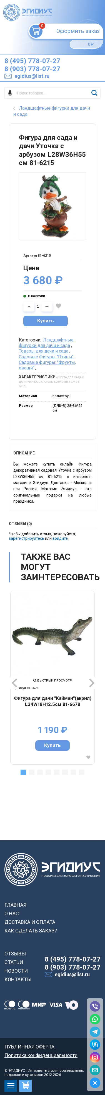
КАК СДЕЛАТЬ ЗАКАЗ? (30, 931)
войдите (60, 538)
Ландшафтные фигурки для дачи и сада (46, 342)
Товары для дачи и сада (43, 351)
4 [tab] (48, 772)
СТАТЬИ (13, 962)
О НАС (11, 913)
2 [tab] (31, 772)
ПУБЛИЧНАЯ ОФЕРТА (29, 1047)
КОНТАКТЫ (17, 979)
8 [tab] (81, 772)
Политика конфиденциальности (41, 1055)
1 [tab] (23, 772)
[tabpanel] (52, 678)
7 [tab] (73, 772)
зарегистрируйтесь (26, 538)
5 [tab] (56, 772)
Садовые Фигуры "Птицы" (46, 356)
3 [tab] (40, 772)
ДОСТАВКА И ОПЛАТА (29, 922)
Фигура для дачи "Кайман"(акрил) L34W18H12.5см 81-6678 (52, 701)
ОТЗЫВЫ (15, 954)
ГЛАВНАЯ (15, 905)
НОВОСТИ (16, 971)
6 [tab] (65, 772)
